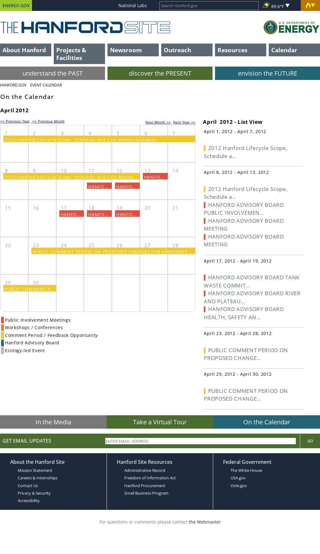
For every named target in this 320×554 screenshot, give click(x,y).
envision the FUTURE (267, 73)
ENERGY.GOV (16, 5)
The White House (246, 470)
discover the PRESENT (160, 73)
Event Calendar (46, 85)
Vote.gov (239, 485)
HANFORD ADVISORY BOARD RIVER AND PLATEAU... (252, 297)
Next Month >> (158, 122)
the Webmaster (205, 522)
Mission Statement (35, 470)
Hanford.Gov (13, 85)
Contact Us (28, 485)
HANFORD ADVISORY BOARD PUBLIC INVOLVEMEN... (244, 208)
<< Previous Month (48, 121)
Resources (232, 50)
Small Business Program (146, 493)
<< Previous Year (15, 121)
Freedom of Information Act (150, 478)
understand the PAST (52, 73)
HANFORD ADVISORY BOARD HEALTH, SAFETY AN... (244, 313)
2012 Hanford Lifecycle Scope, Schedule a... (245, 152)
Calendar (284, 50)
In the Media (53, 422)
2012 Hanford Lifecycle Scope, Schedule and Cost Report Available (80, 140)
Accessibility (29, 500)
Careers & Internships (37, 478)
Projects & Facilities (71, 54)
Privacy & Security (34, 493)
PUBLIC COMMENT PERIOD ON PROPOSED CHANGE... (246, 354)
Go (310, 441)
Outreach (177, 50)
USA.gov (238, 478)
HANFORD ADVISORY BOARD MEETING (244, 224)
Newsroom (126, 50)
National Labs (132, 5)
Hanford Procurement (144, 485)
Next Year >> (184, 122)
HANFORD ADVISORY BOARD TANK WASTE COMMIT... (251, 281)
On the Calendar (266, 422)
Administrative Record (144, 470)
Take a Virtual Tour (160, 422)
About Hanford (24, 50)
